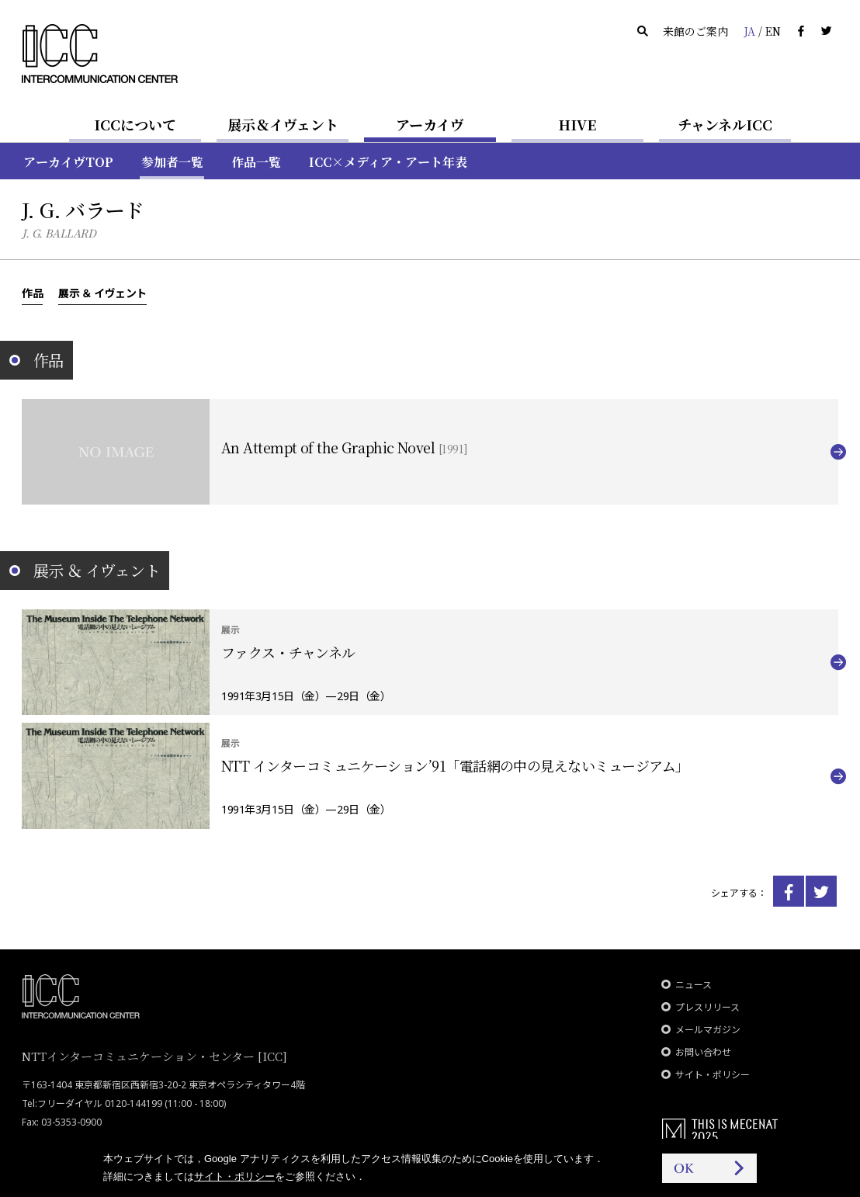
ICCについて (135, 124)
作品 (32, 292)
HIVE (577, 124)
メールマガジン (707, 1029)
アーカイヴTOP (68, 162)
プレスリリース (707, 1007)
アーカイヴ (430, 124)
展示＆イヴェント (282, 124)
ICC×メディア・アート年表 (388, 162)
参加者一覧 (172, 162)
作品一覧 (256, 162)
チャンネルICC (725, 124)
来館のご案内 (695, 31)
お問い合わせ (703, 1052)
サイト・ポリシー (712, 1074)
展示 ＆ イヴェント (102, 292)
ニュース (693, 984)
